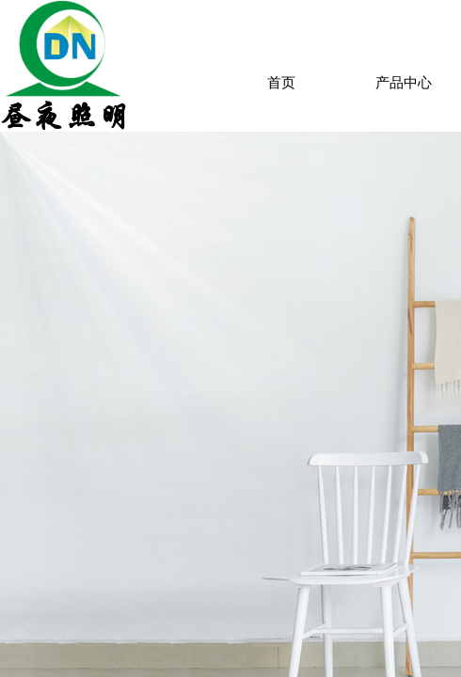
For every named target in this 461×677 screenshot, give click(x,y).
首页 (281, 82)
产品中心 (403, 82)
